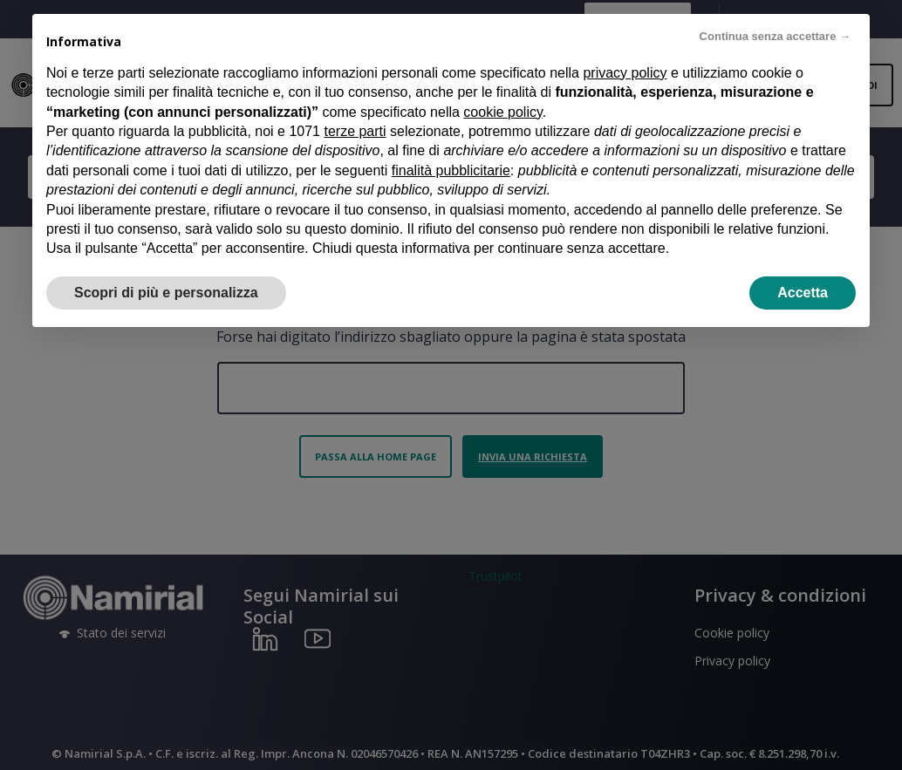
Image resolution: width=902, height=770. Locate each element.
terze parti (355, 131)
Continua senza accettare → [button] (775, 36)
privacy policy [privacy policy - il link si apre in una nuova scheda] (624, 72)
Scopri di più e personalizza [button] (166, 292)
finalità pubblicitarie (451, 170)
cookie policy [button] (502, 112)
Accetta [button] (802, 292)
